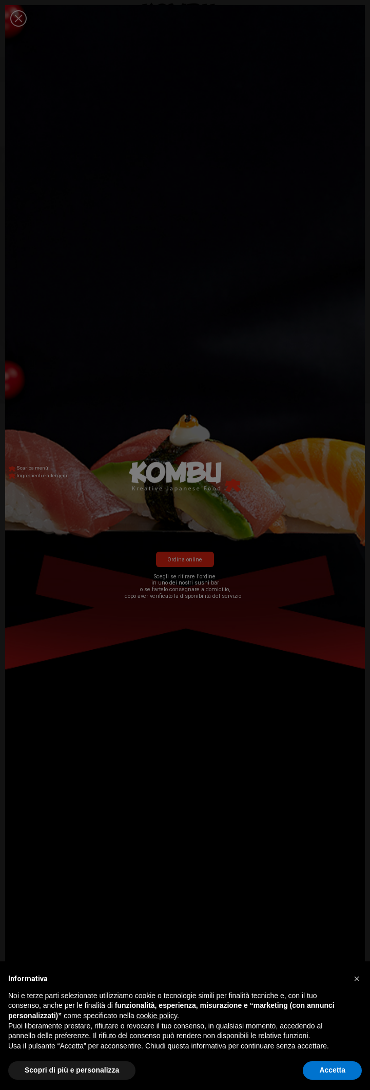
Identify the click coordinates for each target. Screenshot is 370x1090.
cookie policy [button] (157, 1015)
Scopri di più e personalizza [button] (72, 1070)
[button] (356, 978)
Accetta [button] (332, 1070)
